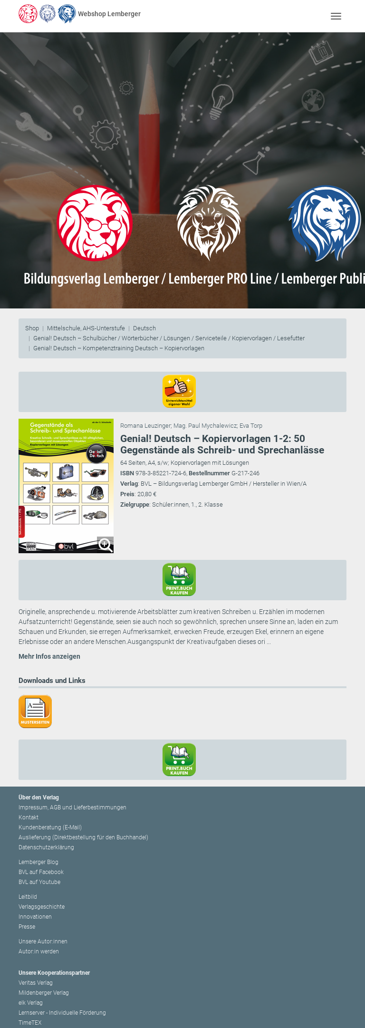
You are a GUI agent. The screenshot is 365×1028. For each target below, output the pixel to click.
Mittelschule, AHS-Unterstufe (86, 328)
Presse (27, 926)
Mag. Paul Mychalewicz (205, 425)
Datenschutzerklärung (46, 847)
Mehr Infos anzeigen (49, 656)
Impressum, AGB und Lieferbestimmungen (72, 807)
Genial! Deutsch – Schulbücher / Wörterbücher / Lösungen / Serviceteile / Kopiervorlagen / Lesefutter (169, 338)
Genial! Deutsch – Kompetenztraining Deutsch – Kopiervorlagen (118, 348)
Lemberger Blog (38, 862)
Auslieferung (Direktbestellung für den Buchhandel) (83, 837)
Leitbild (28, 896)
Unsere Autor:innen (43, 941)
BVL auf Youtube (39, 882)
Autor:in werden (39, 951)
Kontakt (28, 817)
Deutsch (144, 328)
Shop (32, 328)
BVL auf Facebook (41, 872)
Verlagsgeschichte (42, 906)
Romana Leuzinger (145, 425)
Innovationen (35, 916)
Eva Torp (251, 425)
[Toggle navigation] (335, 15)
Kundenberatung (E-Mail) (50, 827)
